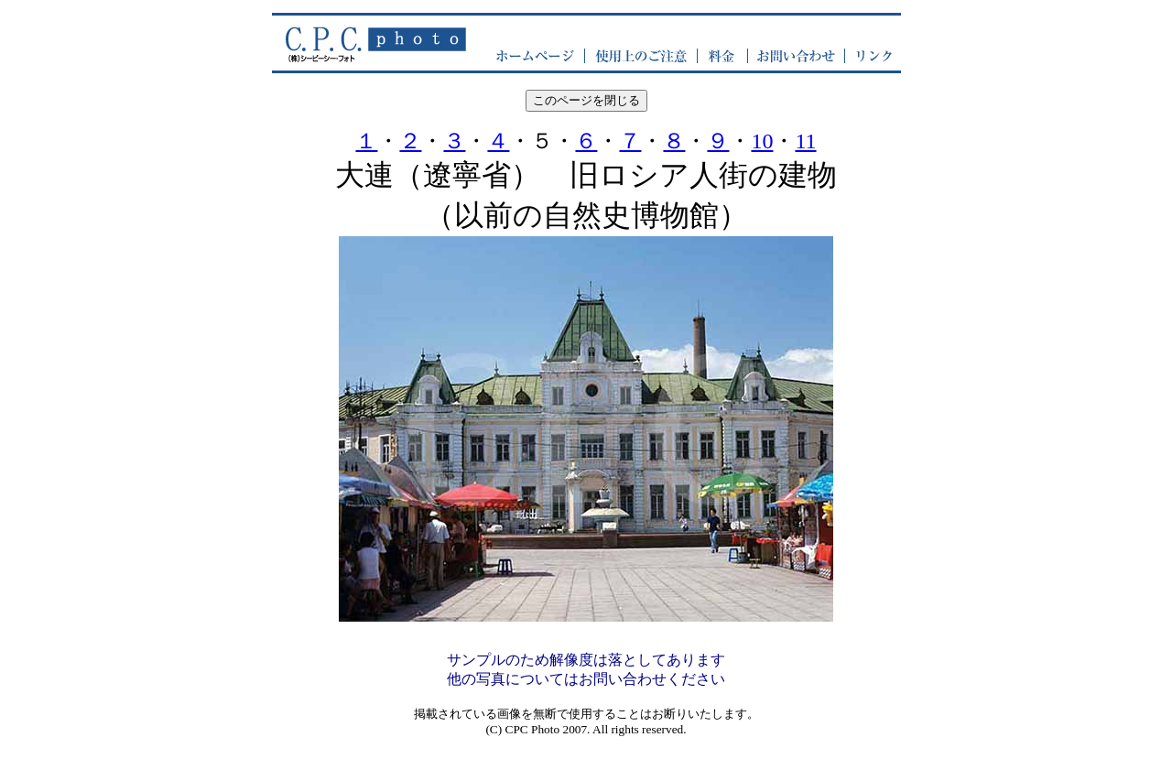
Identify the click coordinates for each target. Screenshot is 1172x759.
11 (805, 141)
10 (762, 141)
